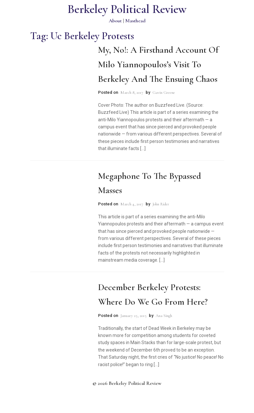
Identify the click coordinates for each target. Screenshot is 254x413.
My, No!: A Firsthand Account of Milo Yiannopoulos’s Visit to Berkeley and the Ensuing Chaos (158, 64)
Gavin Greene (163, 92)
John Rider (160, 204)
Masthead (135, 20)
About (115, 20)
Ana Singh (164, 315)
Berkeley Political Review (127, 9)
